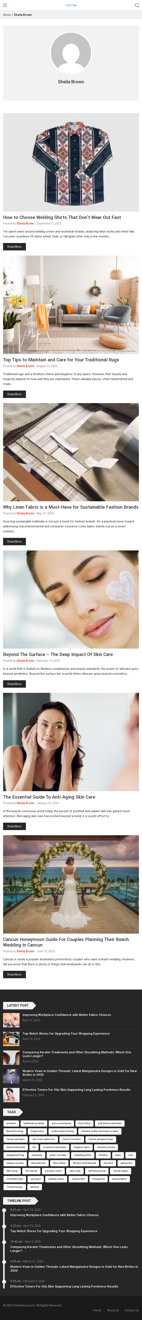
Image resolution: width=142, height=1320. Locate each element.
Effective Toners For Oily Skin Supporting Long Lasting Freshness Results (76, 1090)
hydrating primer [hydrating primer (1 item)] (82, 1155)
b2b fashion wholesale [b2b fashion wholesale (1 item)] (109, 1123)
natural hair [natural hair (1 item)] (126, 1163)
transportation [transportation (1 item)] (119, 1179)
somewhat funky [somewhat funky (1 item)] (15, 1179)
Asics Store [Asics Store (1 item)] (84, 1123)
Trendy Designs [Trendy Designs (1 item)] (15, 1187)
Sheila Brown (25, 223)
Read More (14, 246)
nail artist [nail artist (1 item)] (108, 1163)
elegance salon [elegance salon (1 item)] (82, 1147)
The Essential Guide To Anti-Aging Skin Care (49, 797)
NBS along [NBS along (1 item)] (12, 1171)
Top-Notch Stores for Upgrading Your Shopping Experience (66, 1033)
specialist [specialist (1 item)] (36, 1179)
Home (7, 14)
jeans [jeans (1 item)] (118, 1155)
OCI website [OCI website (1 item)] (31, 1171)
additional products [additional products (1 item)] (34, 1123)
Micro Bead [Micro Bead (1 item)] (59, 1163)
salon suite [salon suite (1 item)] (75, 1171)
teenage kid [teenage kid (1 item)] (98, 1179)
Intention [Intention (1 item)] (103, 1155)
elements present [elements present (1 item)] (106, 1147)
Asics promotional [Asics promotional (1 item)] (61, 1123)
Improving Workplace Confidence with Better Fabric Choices (67, 1015)
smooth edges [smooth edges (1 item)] (120, 1171)
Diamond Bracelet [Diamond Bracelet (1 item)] (16, 1147)
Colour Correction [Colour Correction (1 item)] (71, 1139)
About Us (113, 1310)
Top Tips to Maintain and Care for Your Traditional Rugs (61, 359)
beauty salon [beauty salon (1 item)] (37, 1131)
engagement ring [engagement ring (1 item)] (15, 1155)
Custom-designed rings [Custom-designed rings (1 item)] (101, 1139)
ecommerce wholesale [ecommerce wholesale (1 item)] (54, 1147)
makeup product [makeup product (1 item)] (15, 1163)
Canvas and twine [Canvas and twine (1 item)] (16, 1139)
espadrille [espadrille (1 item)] (37, 1155)
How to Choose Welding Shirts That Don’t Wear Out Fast (62, 217)
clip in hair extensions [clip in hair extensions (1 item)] (43, 1139)
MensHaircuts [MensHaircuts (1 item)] (38, 1163)
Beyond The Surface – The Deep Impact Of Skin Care (58, 654)
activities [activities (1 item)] (11, 1123)
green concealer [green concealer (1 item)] (58, 1155)
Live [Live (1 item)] (130, 1155)
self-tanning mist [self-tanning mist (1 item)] (96, 1171)
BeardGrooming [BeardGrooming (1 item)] (15, 1131)
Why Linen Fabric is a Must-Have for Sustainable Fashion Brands (71, 507)
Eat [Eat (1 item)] (34, 1147)
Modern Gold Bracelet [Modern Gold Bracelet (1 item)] (84, 1163)
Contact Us (132, 1310)
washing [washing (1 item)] (34, 1187)
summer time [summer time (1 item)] (78, 1179)
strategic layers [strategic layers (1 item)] (56, 1179)
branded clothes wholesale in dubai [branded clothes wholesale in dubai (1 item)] (99, 1131)
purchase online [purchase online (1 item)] (53, 1171)
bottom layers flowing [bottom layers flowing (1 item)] (63, 1131)
